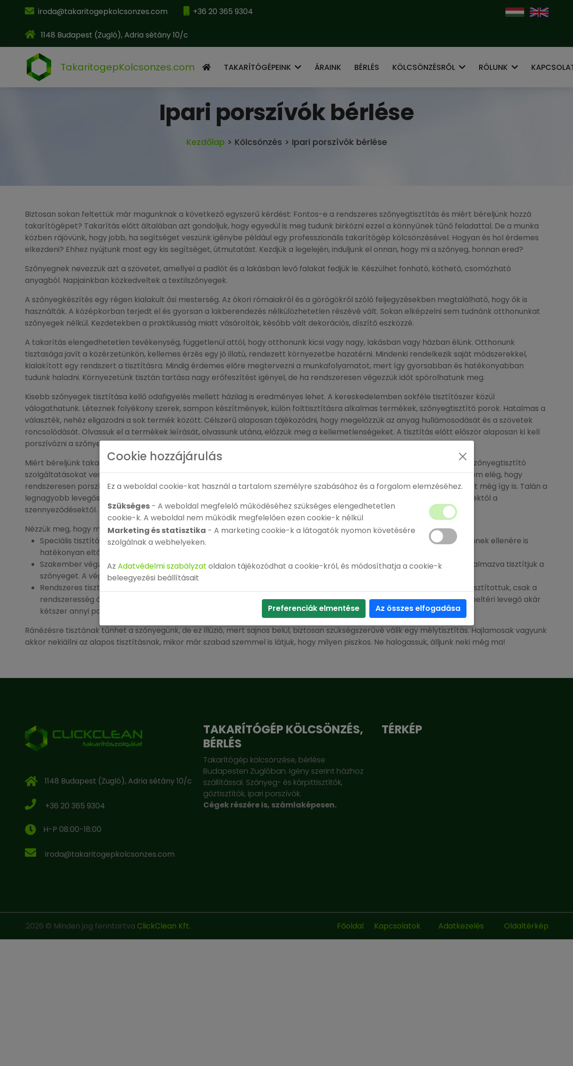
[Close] (462, 456)
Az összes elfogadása (417, 608)
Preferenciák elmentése (313, 608)
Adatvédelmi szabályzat (162, 566)
